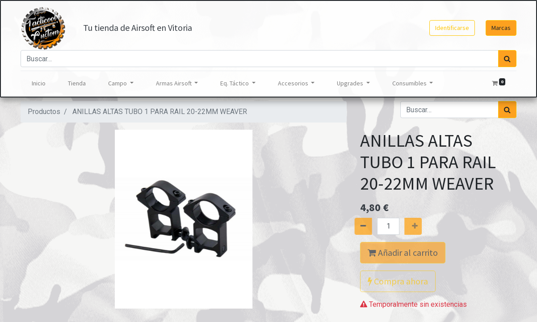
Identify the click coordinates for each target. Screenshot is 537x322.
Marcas (501, 28)
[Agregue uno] (421, 226)
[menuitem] (39, 83)
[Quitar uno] (355, 226)
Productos (44, 111)
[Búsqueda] (507, 58)
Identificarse (452, 28)
